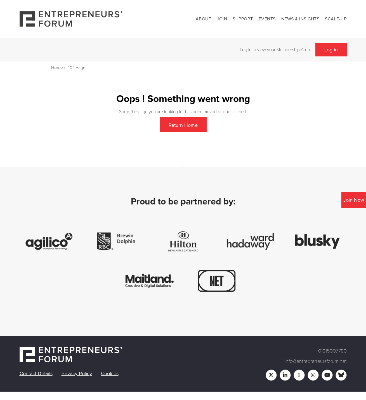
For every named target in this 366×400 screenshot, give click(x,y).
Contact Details (36, 373)
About (203, 19)
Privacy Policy (77, 373)
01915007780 (332, 351)
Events (267, 19)
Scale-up (335, 19)
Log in (331, 50)
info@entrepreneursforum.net (316, 361)
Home (57, 67)
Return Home (183, 125)
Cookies (110, 373)
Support (243, 19)
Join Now (353, 200)
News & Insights (300, 19)
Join (222, 19)
